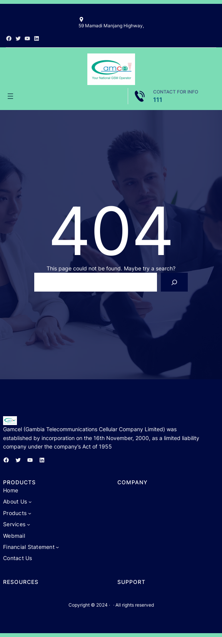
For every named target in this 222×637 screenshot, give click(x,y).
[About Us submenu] (30, 501)
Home (10, 490)
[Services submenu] (28, 524)
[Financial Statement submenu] (57, 547)
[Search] (174, 282)
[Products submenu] (29, 513)
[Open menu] (10, 96)
